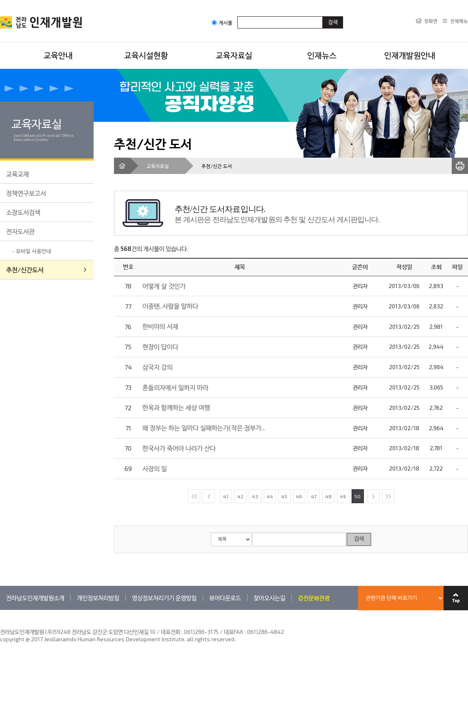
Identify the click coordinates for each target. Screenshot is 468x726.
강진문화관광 (314, 597)
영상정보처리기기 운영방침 (164, 597)
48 (328, 496)
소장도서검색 (23, 212)
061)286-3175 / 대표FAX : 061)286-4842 (234, 631)
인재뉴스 (322, 55)
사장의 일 (154, 468)
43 (255, 496)
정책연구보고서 (26, 193)
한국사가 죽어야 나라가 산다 (179, 448)
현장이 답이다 (160, 346)
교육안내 (58, 55)
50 (357, 496)
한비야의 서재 (160, 326)
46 (299, 496)
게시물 (222, 22)
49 (343, 496)
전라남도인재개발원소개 (35, 597)
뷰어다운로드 (225, 597)
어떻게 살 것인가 (164, 286)
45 (284, 496)
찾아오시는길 (269, 597)
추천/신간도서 (25, 269)
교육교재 (17, 174)
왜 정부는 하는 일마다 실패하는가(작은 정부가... (203, 427)
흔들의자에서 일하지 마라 (175, 387)
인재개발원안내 (409, 55)
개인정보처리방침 (98, 597)
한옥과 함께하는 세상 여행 (176, 407)
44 (270, 496)
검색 (359, 539)
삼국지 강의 (157, 367)
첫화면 (430, 20)
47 (314, 496)
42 (240, 496)
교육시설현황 (146, 55)
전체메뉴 (459, 20)
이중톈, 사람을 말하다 (170, 306)
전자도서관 (20, 231)
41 (225, 496)
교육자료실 (234, 55)
